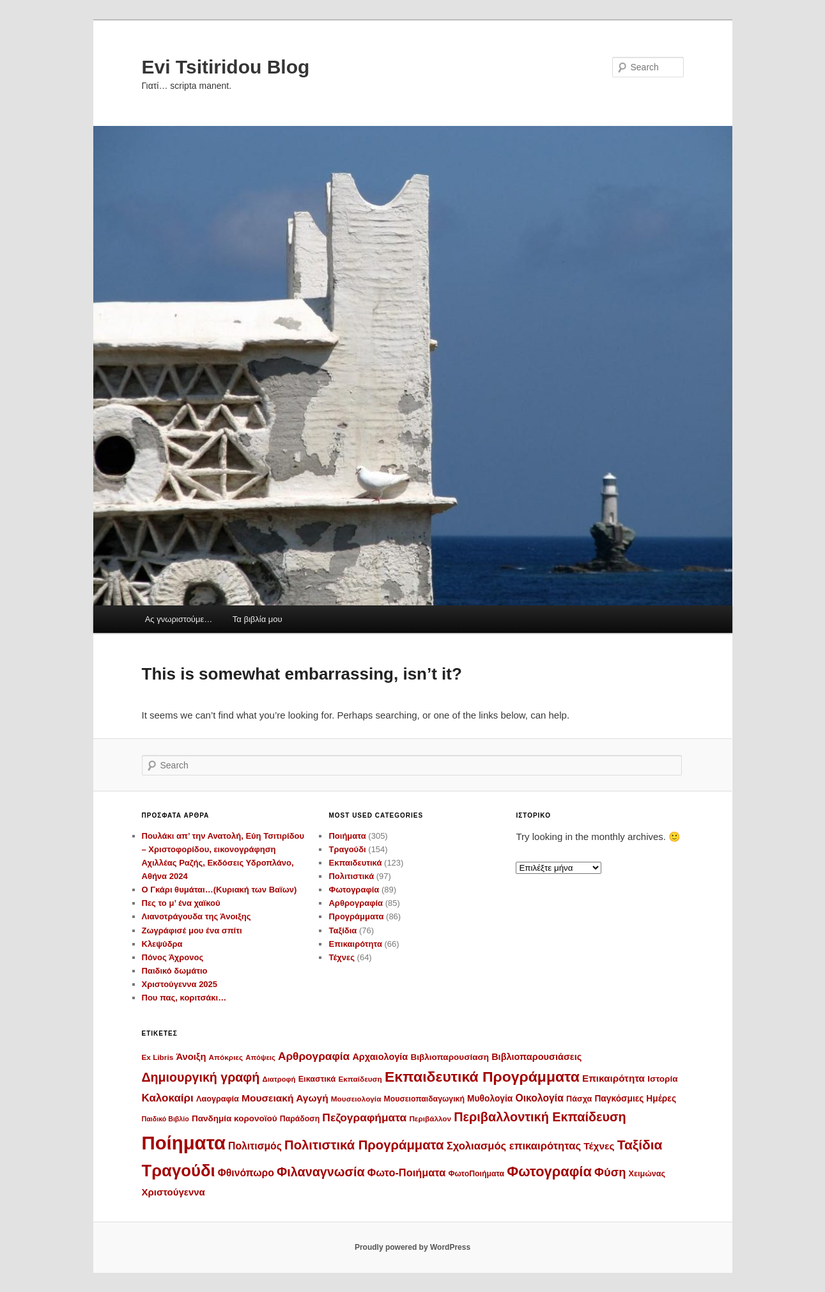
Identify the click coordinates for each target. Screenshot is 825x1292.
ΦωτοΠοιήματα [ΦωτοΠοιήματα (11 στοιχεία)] (476, 1173)
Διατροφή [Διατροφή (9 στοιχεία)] (279, 1079)
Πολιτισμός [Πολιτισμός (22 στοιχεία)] (255, 1145)
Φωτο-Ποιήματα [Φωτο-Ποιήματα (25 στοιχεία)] (406, 1172)
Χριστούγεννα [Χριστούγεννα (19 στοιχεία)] (173, 1192)
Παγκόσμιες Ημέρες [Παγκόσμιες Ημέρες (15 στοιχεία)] (635, 1098)
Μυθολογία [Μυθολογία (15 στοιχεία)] (490, 1098)
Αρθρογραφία (355, 903)
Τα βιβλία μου (257, 619)
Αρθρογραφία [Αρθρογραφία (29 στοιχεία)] (314, 1056)
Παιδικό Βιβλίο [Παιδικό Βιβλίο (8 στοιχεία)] (165, 1119)
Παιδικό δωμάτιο (175, 971)
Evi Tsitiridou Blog (226, 66)
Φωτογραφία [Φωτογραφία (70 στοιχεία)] (549, 1171)
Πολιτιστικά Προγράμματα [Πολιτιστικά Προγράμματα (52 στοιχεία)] (363, 1145)
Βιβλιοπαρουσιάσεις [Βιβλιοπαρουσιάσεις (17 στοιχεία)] (536, 1057)
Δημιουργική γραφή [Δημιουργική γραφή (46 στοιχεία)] (201, 1077)
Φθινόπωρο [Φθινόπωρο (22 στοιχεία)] (246, 1172)
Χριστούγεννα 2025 (180, 984)
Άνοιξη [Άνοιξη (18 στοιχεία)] (191, 1057)
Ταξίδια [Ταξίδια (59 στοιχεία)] (640, 1144)
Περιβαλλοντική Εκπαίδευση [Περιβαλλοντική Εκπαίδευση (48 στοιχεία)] (540, 1117)
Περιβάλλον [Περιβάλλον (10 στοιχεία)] (430, 1118)
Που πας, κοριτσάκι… (184, 997)
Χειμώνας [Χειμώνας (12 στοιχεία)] (646, 1173)
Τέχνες (341, 957)
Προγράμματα (355, 916)
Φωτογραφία (353, 889)
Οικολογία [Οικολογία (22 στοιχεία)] (539, 1098)
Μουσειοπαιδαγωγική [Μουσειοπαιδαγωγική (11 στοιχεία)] (424, 1098)
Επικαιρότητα (355, 944)
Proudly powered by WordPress (412, 1247)
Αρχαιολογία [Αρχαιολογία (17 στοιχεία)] (380, 1057)
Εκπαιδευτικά (355, 863)
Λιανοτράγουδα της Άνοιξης (196, 916)
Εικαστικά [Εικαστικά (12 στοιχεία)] (317, 1079)
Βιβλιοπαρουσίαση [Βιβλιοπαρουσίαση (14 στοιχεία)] (449, 1057)
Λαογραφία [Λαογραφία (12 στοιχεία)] (217, 1098)
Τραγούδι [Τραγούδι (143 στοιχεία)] (178, 1170)
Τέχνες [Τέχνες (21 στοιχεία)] (598, 1145)
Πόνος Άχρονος (173, 957)
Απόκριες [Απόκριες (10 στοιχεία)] (226, 1057)
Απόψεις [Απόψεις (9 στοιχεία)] (260, 1057)
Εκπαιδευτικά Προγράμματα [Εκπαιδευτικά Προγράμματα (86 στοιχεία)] (482, 1076)
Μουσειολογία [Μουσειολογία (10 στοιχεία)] (356, 1098)
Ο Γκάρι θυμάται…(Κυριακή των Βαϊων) (219, 889)
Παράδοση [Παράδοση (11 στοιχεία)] (300, 1118)
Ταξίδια (342, 930)
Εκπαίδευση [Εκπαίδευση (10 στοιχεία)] (360, 1079)
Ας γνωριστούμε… (179, 619)
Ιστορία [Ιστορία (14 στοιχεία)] (662, 1079)
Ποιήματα (347, 836)
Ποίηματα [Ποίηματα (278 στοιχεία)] (184, 1142)
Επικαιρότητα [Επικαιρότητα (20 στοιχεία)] (613, 1078)
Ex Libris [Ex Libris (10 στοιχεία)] (158, 1057)
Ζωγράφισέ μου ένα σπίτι (192, 930)
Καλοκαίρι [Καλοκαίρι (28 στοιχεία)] (168, 1098)
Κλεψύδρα (162, 944)
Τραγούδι (347, 849)
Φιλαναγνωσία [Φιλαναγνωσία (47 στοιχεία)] (321, 1172)
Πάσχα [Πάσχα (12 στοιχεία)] (579, 1098)
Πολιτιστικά (351, 876)
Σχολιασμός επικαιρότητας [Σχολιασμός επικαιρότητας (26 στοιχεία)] (514, 1146)
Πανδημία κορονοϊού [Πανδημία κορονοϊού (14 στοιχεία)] (234, 1118)
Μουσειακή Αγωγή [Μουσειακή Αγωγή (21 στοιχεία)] (285, 1098)
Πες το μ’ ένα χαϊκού (181, 903)
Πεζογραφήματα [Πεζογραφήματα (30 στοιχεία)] (364, 1117)
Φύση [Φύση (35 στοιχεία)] (610, 1172)
